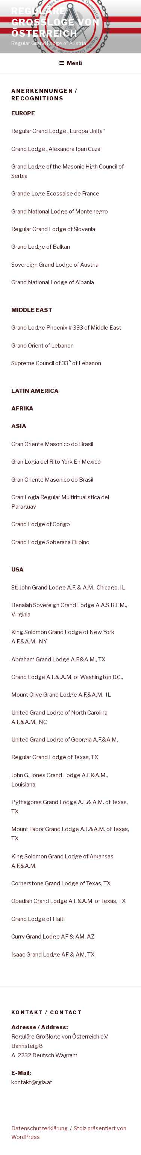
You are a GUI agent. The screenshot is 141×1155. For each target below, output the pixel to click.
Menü (70, 63)
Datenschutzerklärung (39, 1128)
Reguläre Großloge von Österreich (55, 22)
